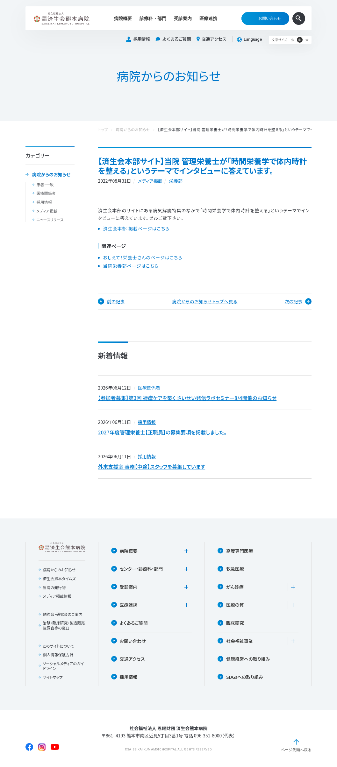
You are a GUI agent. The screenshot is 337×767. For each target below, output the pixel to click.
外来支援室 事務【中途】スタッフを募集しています (151, 466)
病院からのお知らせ (51, 175)
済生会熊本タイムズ (59, 578)
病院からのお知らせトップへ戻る (205, 301)
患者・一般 (45, 184)
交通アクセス (211, 39)
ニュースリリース (49, 219)
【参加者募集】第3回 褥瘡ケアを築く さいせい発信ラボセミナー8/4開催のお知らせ (187, 398)
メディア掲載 (46, 211)
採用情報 (138, 39)
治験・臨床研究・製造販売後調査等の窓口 (64, 625)
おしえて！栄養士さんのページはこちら (142, 258)
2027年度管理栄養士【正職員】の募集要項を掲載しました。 (162, 432)
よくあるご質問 (173, 39)
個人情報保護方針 (58, 654)
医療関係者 (45, 193)
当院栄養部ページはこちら (131, 266)
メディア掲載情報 (57, 596)
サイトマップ (52, 677)
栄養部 (176, 181)
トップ (103, 129)
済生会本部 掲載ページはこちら (136, 229)
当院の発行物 (54, 587)
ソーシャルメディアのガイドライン (63, 666)
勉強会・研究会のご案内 (62, 614)
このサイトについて (58, 646)
